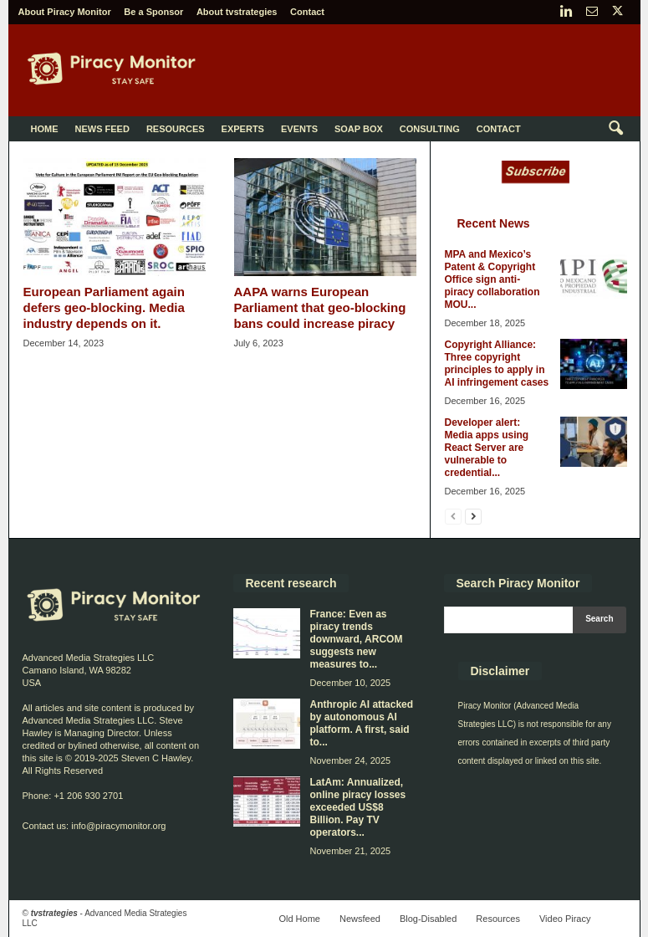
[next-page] (473, 516)
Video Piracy (565, 919)
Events (299, 129)
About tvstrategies (237, 12)
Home (45, 129)
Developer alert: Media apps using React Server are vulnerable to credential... (487, 448)
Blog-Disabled (428, 919)
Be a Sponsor (153, 12)
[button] (615, 128)
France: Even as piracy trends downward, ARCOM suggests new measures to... (356, 639)
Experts (243, 129)
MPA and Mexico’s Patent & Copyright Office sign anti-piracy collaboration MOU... (492, 279)
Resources (175, 129)
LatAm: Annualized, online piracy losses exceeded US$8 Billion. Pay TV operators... (358, 807)
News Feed (102, 129)
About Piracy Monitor (64, 12)
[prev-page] (453, 516)
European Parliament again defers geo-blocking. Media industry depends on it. (104, 307)
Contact (307, 12)
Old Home (299, 919)
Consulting (430, 129)
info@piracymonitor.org (118, 826)
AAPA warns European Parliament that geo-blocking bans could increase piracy (320, 307)
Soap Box (358, 129)
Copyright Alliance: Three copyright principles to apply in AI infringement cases (497, 363)
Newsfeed (359, 919)
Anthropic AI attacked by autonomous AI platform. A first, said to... (362, 723)
